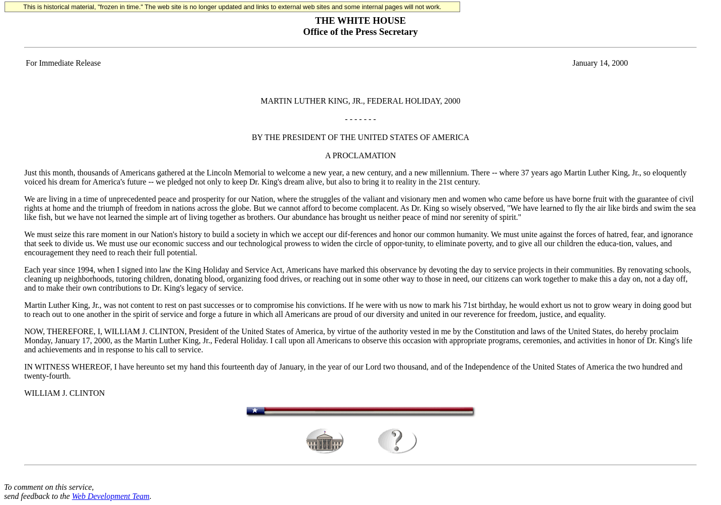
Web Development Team (110, 496)
